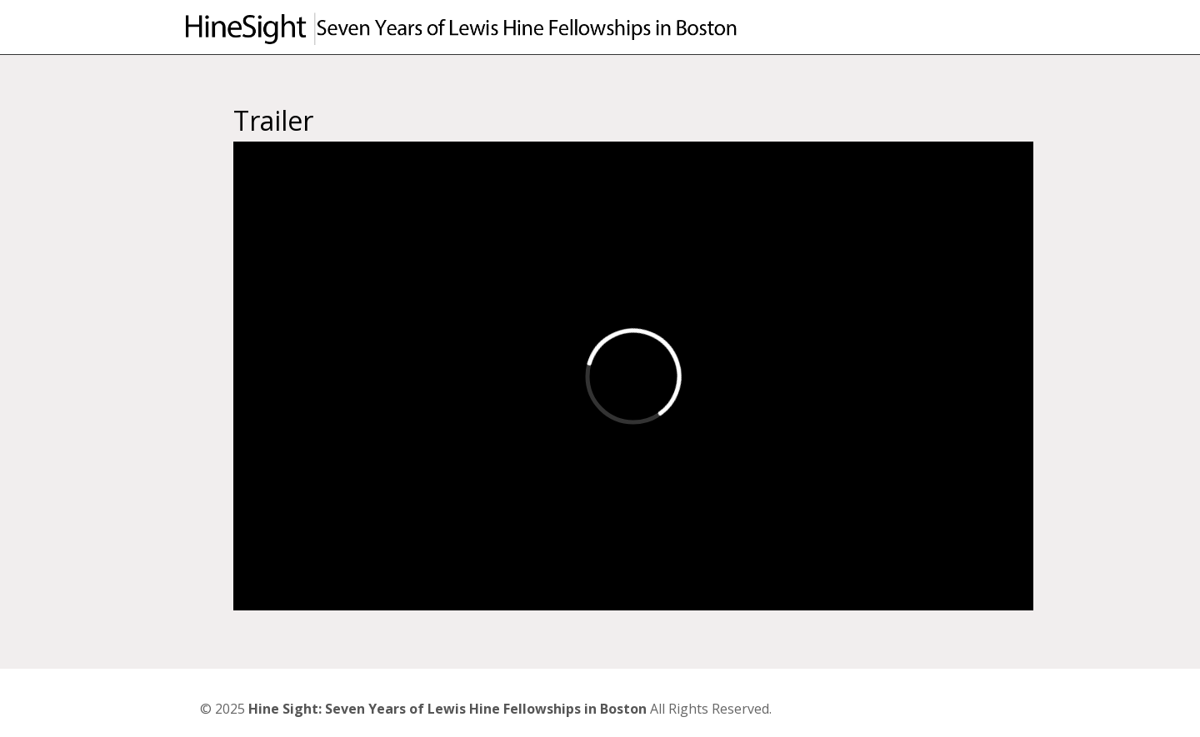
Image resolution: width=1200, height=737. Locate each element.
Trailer (273, 120)
